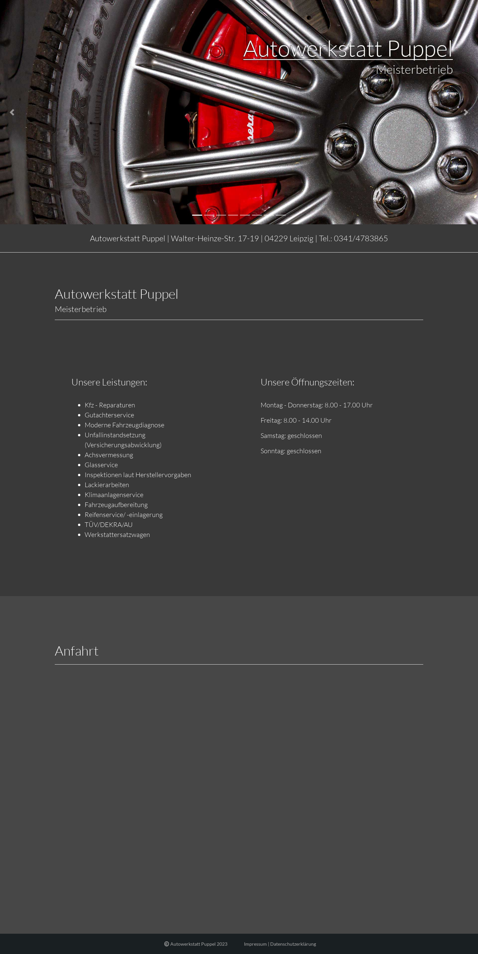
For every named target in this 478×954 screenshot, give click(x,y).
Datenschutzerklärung (293, 944)
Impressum (255, 944)
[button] (12, 112)
